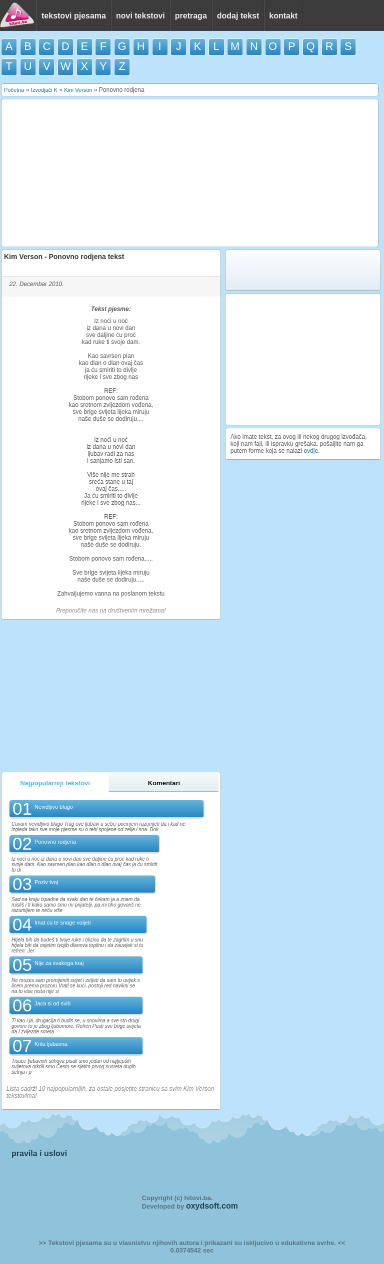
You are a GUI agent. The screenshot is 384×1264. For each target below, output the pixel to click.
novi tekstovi (140, 15)
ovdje (311, 450)
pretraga (191, 15)
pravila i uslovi (39, 1153)
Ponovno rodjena (55, 842)
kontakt (283, 15)
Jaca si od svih (52, 1003)
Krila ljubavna (51, 1044)
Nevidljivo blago (53, 807)
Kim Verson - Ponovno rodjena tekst (64, 257)
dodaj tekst (238, 15)
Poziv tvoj (46, 882)
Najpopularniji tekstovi (55, 783)
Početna (14, 90)
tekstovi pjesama (74, 15)
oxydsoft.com (212, 1206)
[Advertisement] (190, 173)
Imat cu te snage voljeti (62, 923)
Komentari (164, 783)
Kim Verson (78, 90)
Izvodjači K (44, 90)
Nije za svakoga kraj (59, 963)
